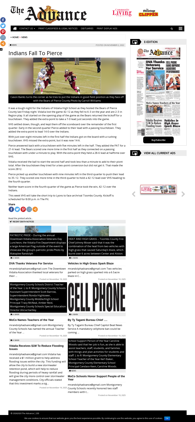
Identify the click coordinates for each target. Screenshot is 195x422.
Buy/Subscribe (158, 140)
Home (15, 37)
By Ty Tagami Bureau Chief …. (87, 319)
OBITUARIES (87, 28)
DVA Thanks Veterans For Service (31, 263)
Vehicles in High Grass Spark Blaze (91, 263)
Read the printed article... (20, 218)
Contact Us (27, 28)
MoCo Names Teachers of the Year (31, 319)
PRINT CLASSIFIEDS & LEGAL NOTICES (58, 28)
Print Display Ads (107, 28)
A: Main (15, 258)
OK (167, 418)
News (24, 37)
